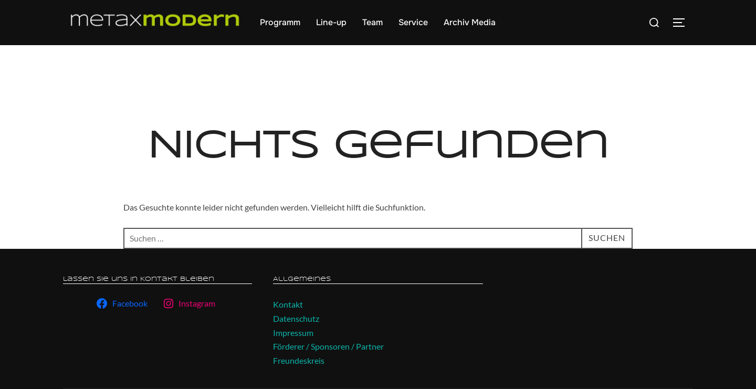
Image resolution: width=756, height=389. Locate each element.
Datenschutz (296, 318)
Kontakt (288, 304)
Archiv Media (470, 22)
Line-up (331, 22)
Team (372, 22)
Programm (280, 22)
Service (413, 22)
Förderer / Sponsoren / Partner (328, 346)
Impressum (293, 333)
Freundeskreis (298, 360)
